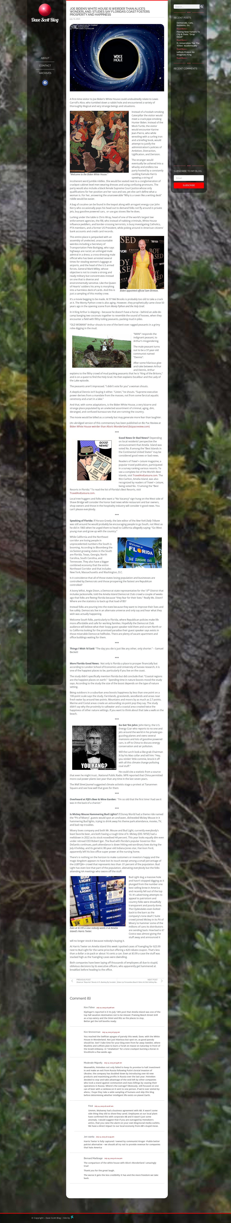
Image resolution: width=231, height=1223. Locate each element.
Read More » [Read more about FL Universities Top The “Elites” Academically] (182, 49)
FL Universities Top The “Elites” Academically (188, 44)
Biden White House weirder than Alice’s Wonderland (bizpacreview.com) (110, 426)
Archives (45, 73)
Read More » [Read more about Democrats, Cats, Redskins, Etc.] (182, 28)
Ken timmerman (92, 1032)
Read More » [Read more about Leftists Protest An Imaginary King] (182, 58)
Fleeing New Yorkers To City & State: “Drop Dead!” (188, 34)
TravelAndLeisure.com (145, 475)
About (45, 58)
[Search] (202, 6)
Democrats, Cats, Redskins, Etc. (185, 24)
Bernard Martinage (93, 1158)
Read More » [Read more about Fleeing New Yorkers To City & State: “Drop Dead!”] (182, 40)
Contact (45, 65)
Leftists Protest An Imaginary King (186, 53)
